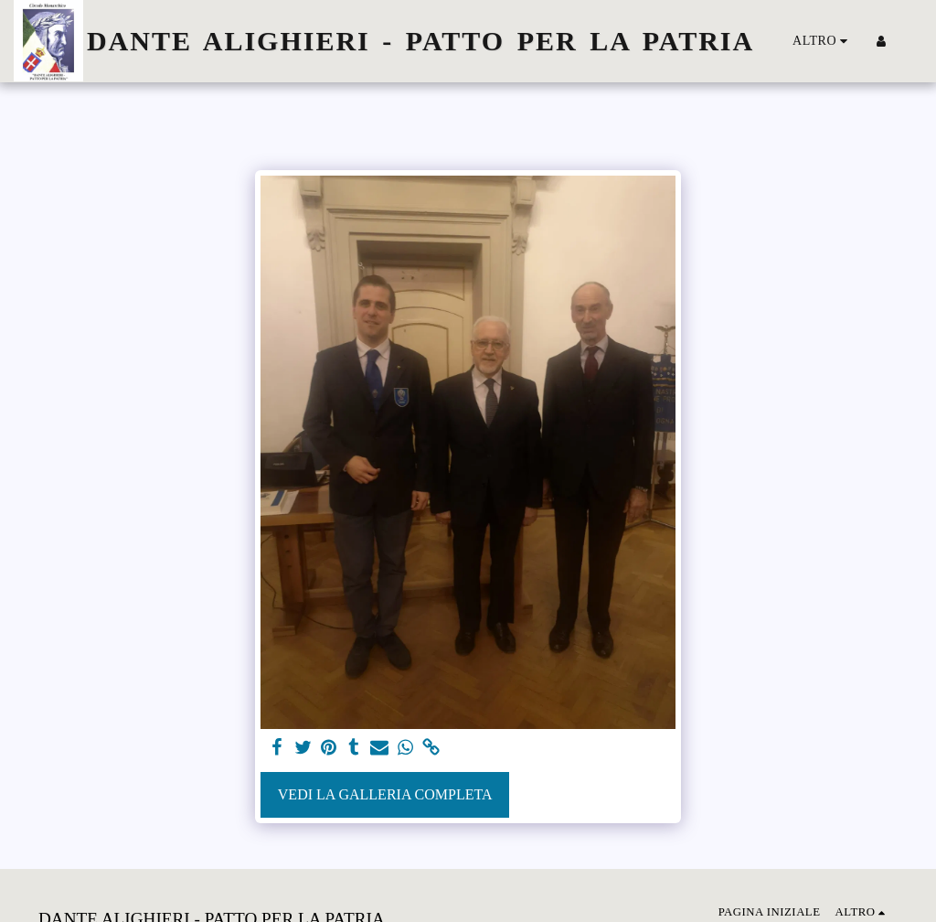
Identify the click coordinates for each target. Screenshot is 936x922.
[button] (908, 41)
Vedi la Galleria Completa (385, 794)
